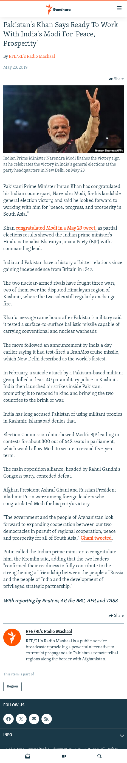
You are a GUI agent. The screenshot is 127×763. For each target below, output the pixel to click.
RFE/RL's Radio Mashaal (32, 56)
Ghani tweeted (96, 538)
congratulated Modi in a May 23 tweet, (57, 228)
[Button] (116, 79)
